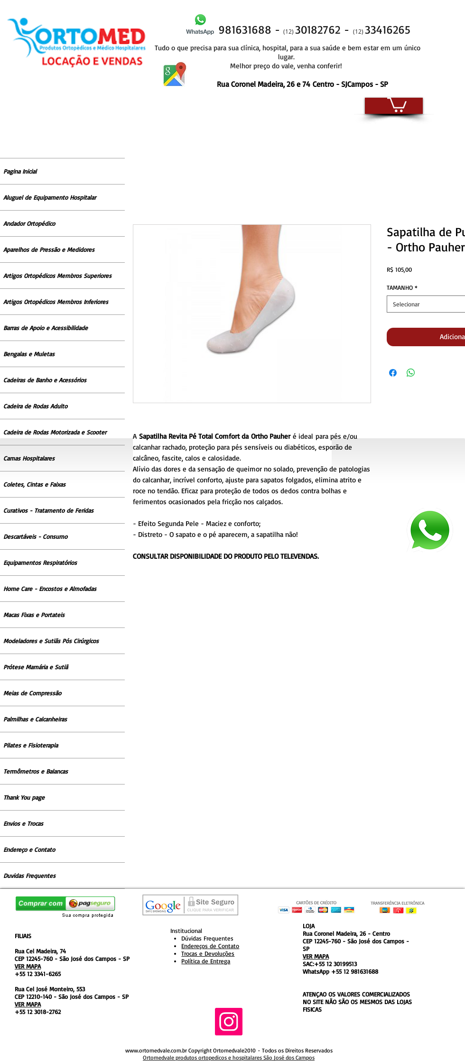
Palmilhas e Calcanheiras (35, 719)
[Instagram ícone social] (228, 1021)
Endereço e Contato (29, 849)
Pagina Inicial (20, 171)
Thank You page (24, 797)
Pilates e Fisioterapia (30, 745)
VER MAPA (28, 966)
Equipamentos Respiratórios (40, 562)
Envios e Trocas (23, 823)
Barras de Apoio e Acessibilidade (45, 328)
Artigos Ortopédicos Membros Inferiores (55, 301)
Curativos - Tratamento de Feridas (48, 510)
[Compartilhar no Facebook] (393, 372)
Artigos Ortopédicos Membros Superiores (57, 275)
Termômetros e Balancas (35, 771)
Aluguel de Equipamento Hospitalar (49, 197)
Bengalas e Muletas (29, 354)
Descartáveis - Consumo (35, 536)
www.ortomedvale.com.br (156, 1050)
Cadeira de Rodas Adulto (35, 406)
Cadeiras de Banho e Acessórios (44, 380)
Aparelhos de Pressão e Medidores (48, 249)
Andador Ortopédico (29, 223)
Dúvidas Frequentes (207, 938)
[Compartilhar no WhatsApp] (411, 372)
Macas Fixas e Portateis (34, 614)
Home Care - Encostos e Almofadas (49, 588)
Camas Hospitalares (29, 458)
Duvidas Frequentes (29, 875)
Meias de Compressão (32, 693)
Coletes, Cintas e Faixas (34, 484)
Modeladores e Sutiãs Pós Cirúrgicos (51, 641)
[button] (397, 104)
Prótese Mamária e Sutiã (35, 667)
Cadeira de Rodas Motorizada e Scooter (54, 432)
